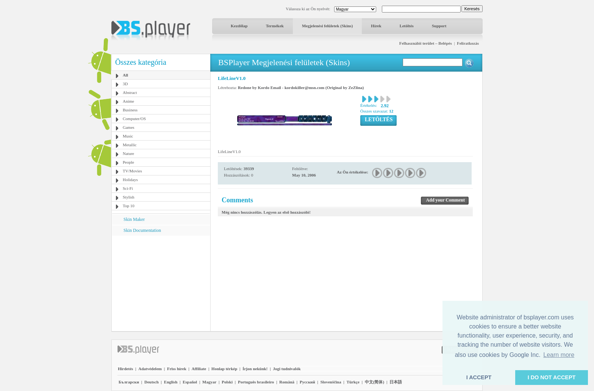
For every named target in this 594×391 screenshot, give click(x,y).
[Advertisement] (161, 283)
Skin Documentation (142, 230)
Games (128, 127)
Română (286, 382)
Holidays (130, 179)
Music (128, 136)
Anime (128, 101)
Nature (128, 153)
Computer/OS (134, 118)
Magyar (209, 382)
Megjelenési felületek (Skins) (327, 25)
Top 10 (128, 205)
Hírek (376, 25)
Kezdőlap (239, 25)
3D (125, 83)
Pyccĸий (307, 382)
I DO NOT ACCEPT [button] (552, 377)
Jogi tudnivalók (286, 368)
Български (129, 382)
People (128, 162)
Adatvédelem (150, 368)
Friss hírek (176, 368)
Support (439, 25)
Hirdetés (125, 368)
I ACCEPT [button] (479, 377)
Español (190, 382)
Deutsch (151, 382)
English (170, 382)
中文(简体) (374, 382)
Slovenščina (330, 382)
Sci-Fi (128, 188)
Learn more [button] (558, 355)
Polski (227, 382)
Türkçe (353, 382)
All (125, 75)
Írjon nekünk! (254, 368)
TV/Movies (132, 171)
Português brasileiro (256, 382)
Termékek (275, 25)
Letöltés (407, 25)
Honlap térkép (224, 368)
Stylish (128, 197)
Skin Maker (134, 219)
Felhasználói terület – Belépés (425, 43)
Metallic (130, 144)
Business (130, 110)
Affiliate (199, 368)
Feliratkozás (468, 43)
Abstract (130, 92)
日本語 (395, 382)
